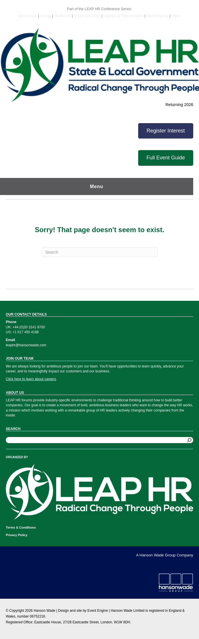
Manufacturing (157, 16)
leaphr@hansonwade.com (26, 345)
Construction (28, 16)
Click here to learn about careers (31, 379)
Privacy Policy (17, 535)
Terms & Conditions (21, 527)
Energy (46, 16)
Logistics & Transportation (123, 16)
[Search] (100, 252)
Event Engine (97, 611)
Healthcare (62, 16)
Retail (175, 16)
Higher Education (87, 16)
